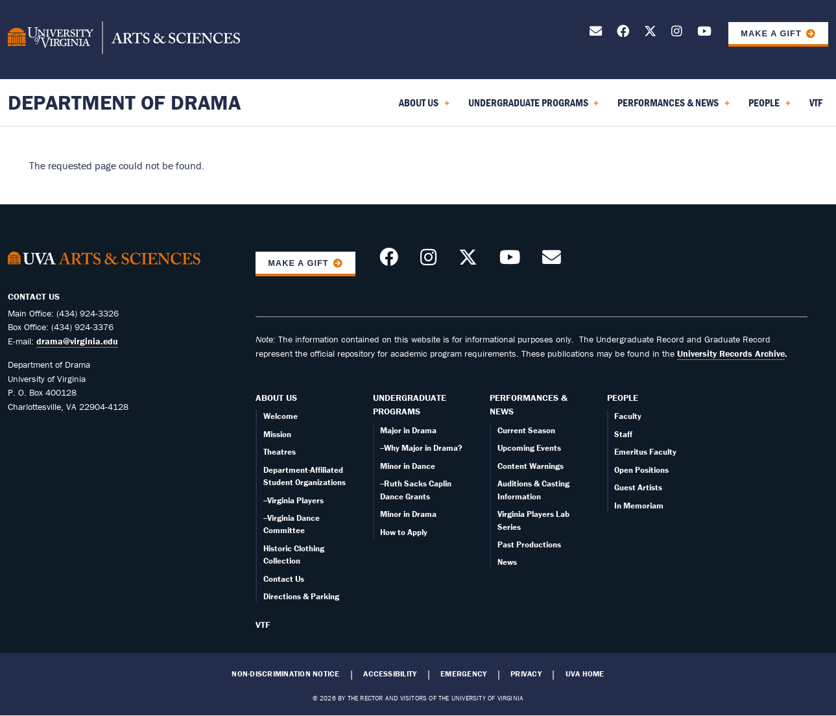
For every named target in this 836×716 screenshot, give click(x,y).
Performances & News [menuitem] (673, 107)
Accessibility (389, 673)
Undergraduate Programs (409, 405)
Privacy (526, 673)
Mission (277, 434)
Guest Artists (638, 487)
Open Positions (641, 469)
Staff (623, 434)
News (507, 561)
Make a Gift (771, 33)
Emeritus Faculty (645, 451)
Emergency (463, 673)
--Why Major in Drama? (421, 447)
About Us (276, 397)
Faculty (627, 416)
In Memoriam (638, 505)
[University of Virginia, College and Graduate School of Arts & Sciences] (124, 39)
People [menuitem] (769, 107)
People (622, 397)
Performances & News (528, 405)
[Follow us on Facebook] (623, 33)
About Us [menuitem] (424, 107)
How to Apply (403, 532)
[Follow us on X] (650, 33)
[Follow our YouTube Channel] (704, 33)
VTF (263, 624)
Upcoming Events (529, 447)
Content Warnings (530, 465)
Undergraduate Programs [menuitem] (533, 107)
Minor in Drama (408, 513)
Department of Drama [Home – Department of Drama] (124, 102)
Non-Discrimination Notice (285, 673)
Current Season (526, 430)
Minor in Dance (407, 465)
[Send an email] (596, 33)
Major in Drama (408, 430)
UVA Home (585, 673)
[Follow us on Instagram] (676, 33)
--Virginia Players (293, 500)
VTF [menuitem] (815, 102)
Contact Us (283, 578)
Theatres (279, 451)
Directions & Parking (301, 596)
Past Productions (529, 544)
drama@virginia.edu (77, 341)
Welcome (280, 416)
